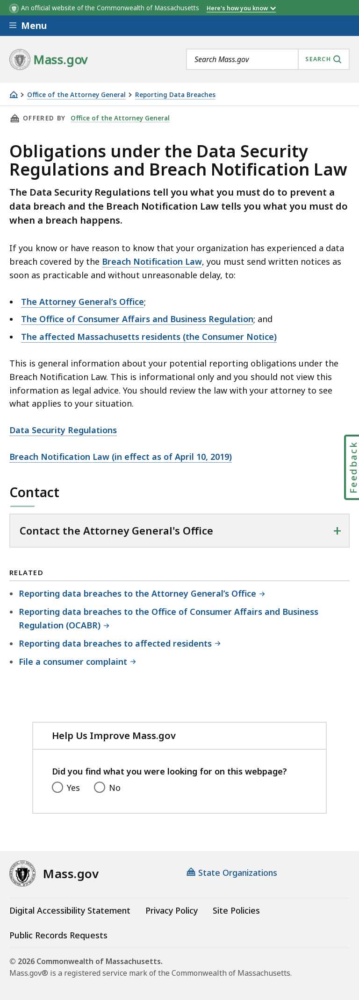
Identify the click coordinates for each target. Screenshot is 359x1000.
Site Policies (236, 910)
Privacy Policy (171, 910)
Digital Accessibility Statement (69, 910)
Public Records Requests (58, 935)
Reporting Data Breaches (175, 95)
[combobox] (268, 59)
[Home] (13, 94)
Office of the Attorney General (76, 95)
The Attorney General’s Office (82, 301)
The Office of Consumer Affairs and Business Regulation (137, 318)
